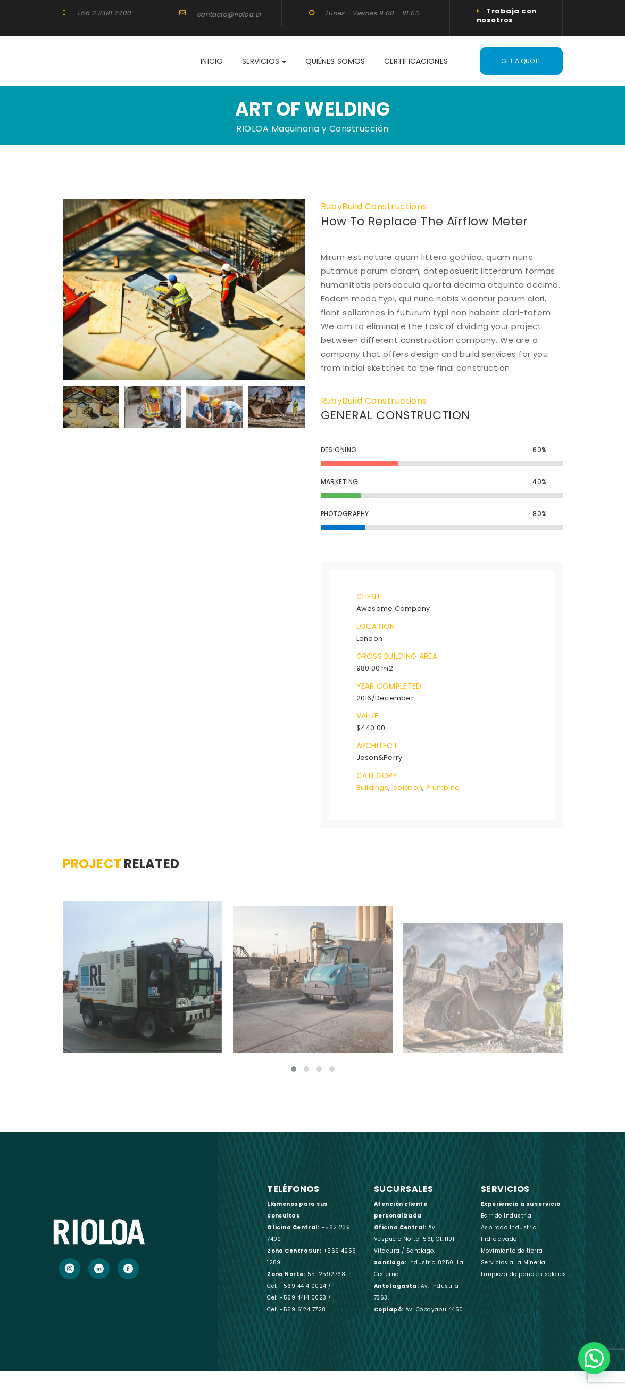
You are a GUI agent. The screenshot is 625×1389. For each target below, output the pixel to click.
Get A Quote (521, 61)
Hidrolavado (499, 1238)
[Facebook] (128, 1267)
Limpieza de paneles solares (523, 1273)
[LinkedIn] (99, 1267)
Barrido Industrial (507, 1215)
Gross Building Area (396, 655)
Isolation (407, 787)
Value (367, 715)
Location (375, 625)
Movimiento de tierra (512, 1250)
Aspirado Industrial (510, 1226)
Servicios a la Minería (513, 1261)
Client (368, 596)
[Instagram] (69, 1267)
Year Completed (389, 685)
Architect (377, 745)
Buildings (372, 787)
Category (377, 775)
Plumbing (443, 787)
